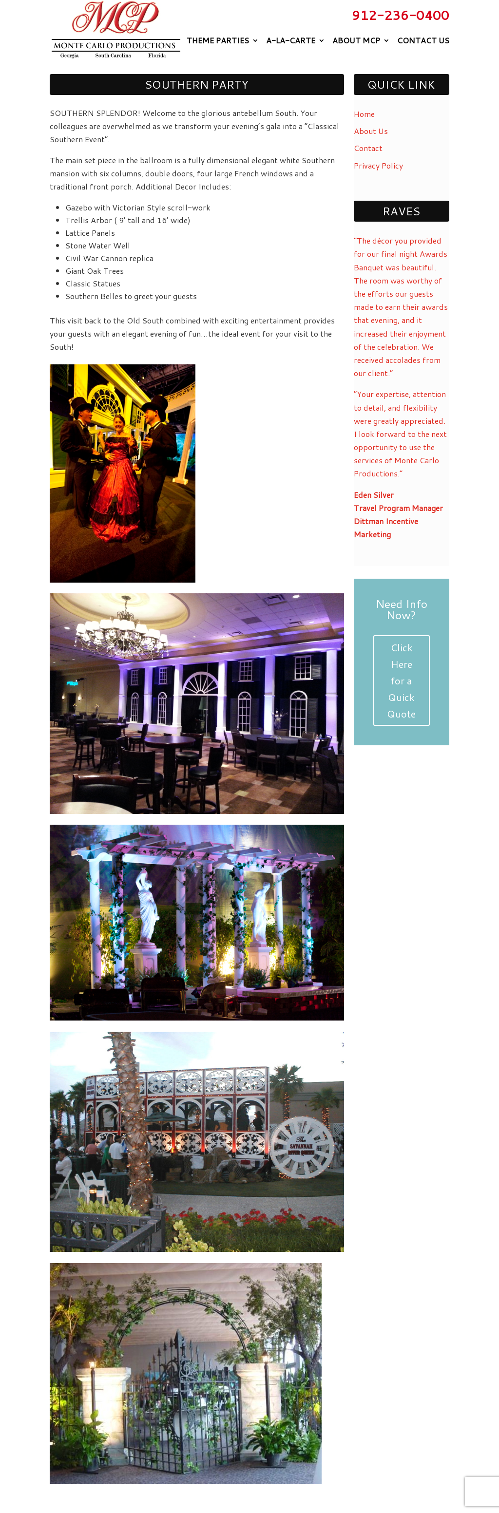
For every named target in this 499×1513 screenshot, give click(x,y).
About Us (371, 130)
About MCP (356, 40)
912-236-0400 (400, 15)
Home (364, 113)
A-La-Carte (290, 40)
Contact (368, 147)
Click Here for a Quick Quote (401, 680)
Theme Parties (218, 40)
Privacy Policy (378, 165)
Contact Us (423, 40)
